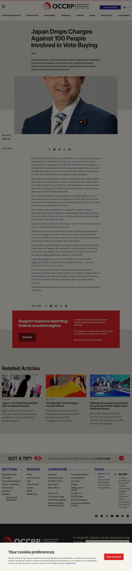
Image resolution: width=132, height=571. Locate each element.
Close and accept (114, 557)
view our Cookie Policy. (67, 563)
